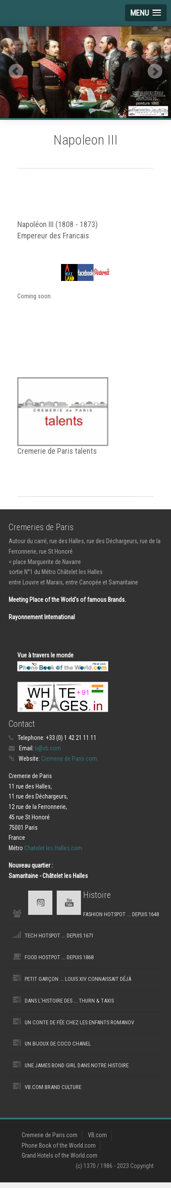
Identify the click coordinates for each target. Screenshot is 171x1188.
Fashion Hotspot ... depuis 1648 (121, 914)
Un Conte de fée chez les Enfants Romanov (79, 1022)
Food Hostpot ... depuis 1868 (59, 957)
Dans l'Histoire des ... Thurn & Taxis (69, 1000)
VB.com (97, 1135)
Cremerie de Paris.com (69, 758)
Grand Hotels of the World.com (59, 1155)
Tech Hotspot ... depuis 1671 (59, 935)
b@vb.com (48, 748)
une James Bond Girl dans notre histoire (77, 1065)
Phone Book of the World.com (59, 1145)
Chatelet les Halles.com (53, 848)
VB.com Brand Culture (53, 1087)
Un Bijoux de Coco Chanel (58, 1043)
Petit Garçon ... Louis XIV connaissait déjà (78, 979)
